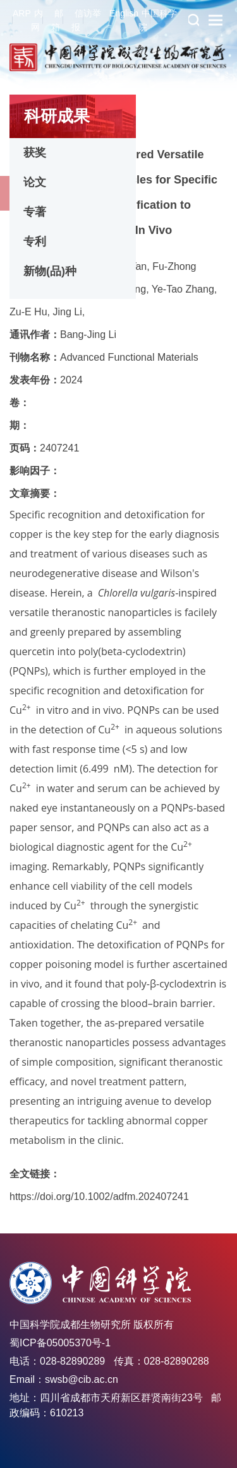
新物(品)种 (49, 271)
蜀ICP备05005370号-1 (60, 1342)
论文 (34, 182)
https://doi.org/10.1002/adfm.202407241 (99, 1196)
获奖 (34, 152)
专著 (34, 212)
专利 (34, 241)
